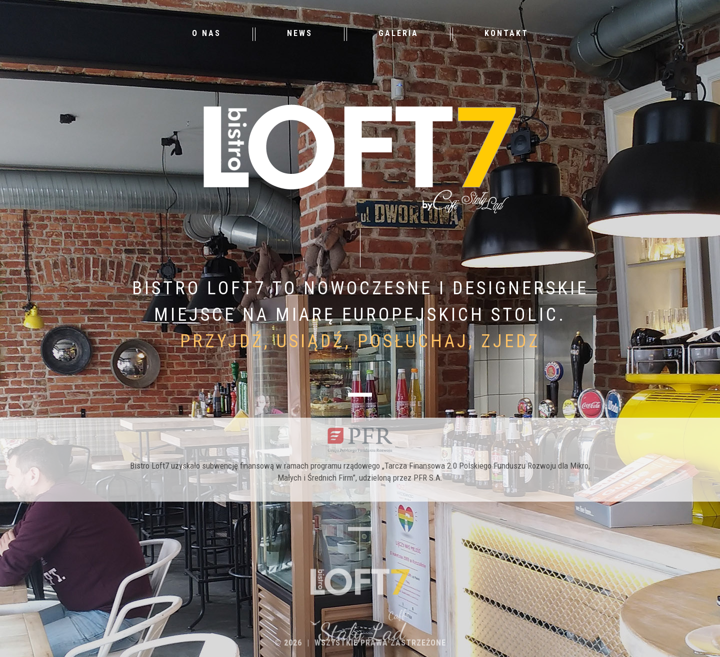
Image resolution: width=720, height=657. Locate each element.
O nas (206, 33)
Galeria (398, 33)
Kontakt (506, 33)
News (299, 33)
